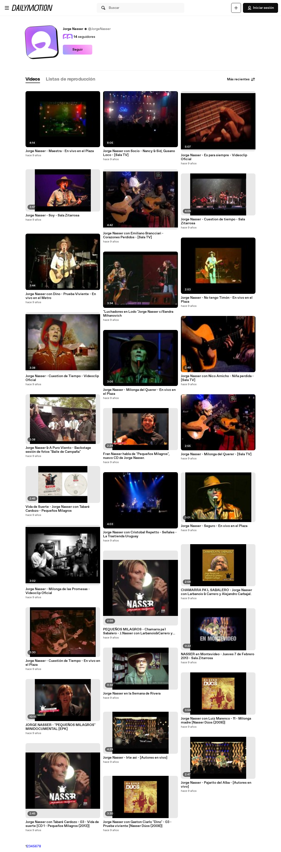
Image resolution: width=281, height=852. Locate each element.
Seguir (77, 49)
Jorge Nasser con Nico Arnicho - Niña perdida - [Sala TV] (217, 378)
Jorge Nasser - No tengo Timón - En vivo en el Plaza (217, 300)
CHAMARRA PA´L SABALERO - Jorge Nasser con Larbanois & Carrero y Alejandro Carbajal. (216, 592)
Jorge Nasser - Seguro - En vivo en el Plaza (214, 526)
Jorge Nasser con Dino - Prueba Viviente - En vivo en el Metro (61, 296)
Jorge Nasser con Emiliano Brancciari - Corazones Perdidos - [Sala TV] (133, 235)
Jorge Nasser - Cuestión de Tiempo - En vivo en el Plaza (63, 663)
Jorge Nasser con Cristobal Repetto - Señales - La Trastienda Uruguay (140, 534)
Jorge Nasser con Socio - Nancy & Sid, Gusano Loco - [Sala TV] (139, 153)
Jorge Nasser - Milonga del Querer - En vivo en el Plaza (139, 392)
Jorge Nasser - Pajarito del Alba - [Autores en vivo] (216, 785)
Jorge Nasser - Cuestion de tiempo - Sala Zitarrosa (213, 221)
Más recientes (241, 79)
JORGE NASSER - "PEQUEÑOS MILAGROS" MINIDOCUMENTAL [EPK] (60, 727)
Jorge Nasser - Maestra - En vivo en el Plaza (60, 151)
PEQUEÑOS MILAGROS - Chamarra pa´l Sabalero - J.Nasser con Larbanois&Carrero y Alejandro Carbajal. (138, 631)
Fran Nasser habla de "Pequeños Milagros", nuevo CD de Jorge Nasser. (136, 456)
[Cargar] (236, 8)
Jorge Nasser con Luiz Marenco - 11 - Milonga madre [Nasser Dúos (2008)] (216, 720)
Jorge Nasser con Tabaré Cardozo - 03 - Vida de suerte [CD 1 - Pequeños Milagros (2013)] (62, 824)
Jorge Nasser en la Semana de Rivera (132, 694)
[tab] (33, 79)
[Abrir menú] (7, 8)
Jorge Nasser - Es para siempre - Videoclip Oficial (214, 157)
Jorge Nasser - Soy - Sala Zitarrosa (52, 215)
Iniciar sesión (260, 7)
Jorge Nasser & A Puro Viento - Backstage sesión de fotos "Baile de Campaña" (58, 450)
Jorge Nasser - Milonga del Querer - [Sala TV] (216, 454)
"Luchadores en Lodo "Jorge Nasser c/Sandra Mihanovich (138, 314)
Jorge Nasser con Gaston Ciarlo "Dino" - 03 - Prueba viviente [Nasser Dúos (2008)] (137, 824)
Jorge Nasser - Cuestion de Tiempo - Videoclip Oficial (62, 378)
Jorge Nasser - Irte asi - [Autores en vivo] (135, 758)
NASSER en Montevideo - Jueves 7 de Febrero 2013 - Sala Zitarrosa (217, 656)
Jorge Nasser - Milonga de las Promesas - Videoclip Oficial (58, 591)
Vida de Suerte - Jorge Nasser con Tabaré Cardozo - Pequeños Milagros (58, 509)
